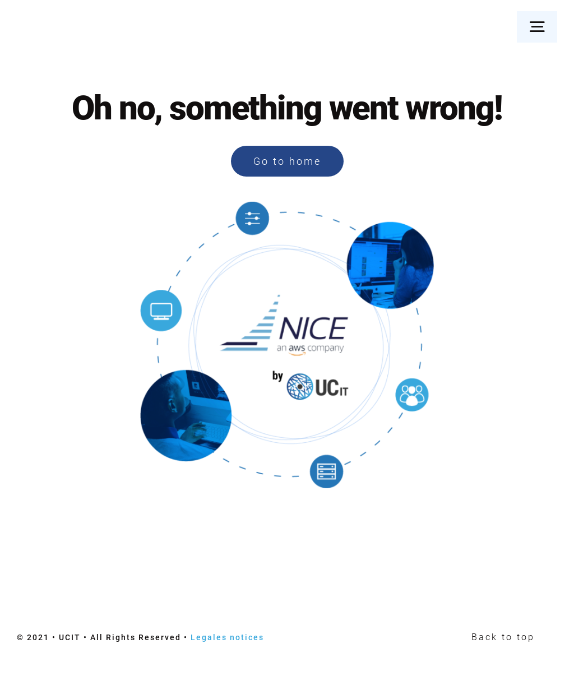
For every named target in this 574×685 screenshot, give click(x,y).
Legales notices (227, 637)
